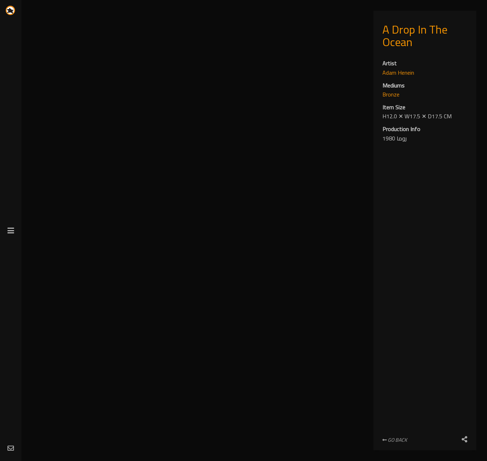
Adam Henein (398, 72)
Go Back (394, 440)
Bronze (391, 94)
